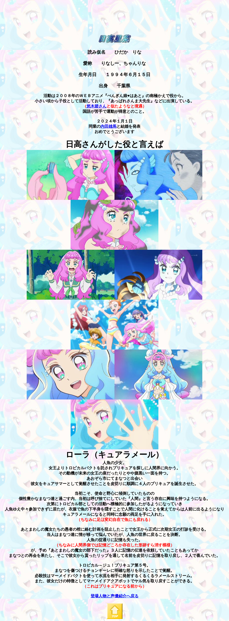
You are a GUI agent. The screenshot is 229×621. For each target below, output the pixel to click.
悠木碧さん (97, 106)
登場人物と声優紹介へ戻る (114, 596)
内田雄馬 (108, 126)
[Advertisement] (114, 25)
